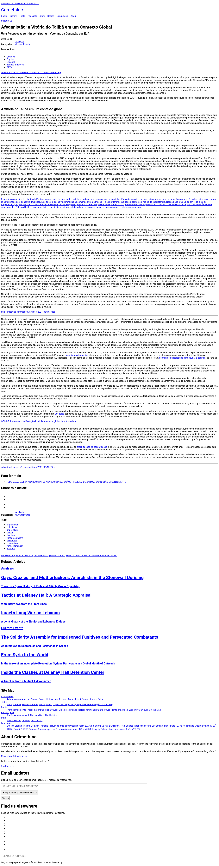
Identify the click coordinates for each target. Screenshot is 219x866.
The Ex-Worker (14, 715)
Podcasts (32, 16)
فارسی (179, 725)
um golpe (59, 413)
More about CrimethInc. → (14, 756)
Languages (62, 16)
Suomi (98, 725)
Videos (42, 704)
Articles (5, 696)
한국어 (10, 67)
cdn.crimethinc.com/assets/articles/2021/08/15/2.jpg (28, 467)
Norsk (122, 729)
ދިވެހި (98, 729)
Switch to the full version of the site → (20, 3)
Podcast (5, 712)
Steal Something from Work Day (97, 704)
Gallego (104, 729)
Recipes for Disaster (87, 710)
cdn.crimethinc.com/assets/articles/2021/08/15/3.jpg (28, 311)
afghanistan (12, 524)
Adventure (16, 699)
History (49, 699)
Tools (22, 16)
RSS (11, 696)
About (74, 16)
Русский (73, 725)
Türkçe (171, 725)
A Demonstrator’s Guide (91, 699)
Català (92, 729)
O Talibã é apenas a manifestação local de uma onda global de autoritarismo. (39, 421)
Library (13, 16)
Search (50, 16)
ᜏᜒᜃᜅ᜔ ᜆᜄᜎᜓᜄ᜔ (132, 729)
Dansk (41, 729)
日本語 (105, 725)
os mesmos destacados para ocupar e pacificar (182, 357)
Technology (73, 699)
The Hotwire (51, 715)
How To (57, 699)
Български (114, 725)
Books (4, 16)
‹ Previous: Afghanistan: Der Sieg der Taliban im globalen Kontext (33, 555)
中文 (123, 725)
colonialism (12, 527)
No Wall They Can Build (137, 710)
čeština (147, 725)
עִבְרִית (47, 729)
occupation (12, 543)
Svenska (33, 729)
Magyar (164, 725)
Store (42, 16)
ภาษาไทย (55, 729)
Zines (9, 704)
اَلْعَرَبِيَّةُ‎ (213, 725)
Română (18, 729)
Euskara (156, 725)
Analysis (19, 41)
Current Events (22, 44)
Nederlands (188, 725)
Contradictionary (44, 710)
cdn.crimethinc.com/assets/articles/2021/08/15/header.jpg (31, 72)
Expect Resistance (68, 710)
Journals (17, 704)
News (64, 699)
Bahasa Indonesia (15, 64)
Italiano (26, 725)
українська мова (69, 729)
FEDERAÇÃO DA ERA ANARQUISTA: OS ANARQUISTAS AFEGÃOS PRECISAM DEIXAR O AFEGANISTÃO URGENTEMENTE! (66, 482)
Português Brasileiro (59, 725)
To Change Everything (70, 704)
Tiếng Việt (84, 729)
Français (44, 725)
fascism (11, 535)
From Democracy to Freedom (21, 710)
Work (55, 710)
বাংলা (25, 729)
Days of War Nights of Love (111, 710)
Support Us (6, 20)
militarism (12, 540)
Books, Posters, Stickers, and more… (24, 720)
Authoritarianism (15, 546)
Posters (26, 704)
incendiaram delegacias (76, 355)
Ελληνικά (89, 725)
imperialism (12, 530)
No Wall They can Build (33, 715)
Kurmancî (113, 729)
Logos (56, 704)
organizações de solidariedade (92, 447)
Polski (81, 725)
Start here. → (7, 766)
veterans (11, 548)
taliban (10, 532)
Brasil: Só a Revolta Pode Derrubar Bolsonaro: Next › (91, 555)
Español (11, 62)
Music (49, 704)
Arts (9, 699)
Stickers (34, 704)
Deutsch (11, 56)
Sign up (5, 798)
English (10, 59)
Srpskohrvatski (202, 725)
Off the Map (155, 710)
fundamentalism (15, 538)
